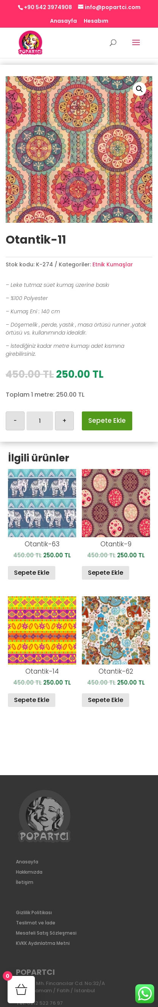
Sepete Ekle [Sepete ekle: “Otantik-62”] (105, 700)
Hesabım (96, 21)
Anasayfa (63, 21)
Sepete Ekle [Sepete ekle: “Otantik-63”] (31, 572)
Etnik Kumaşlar (112, 264)
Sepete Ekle (107, 420)
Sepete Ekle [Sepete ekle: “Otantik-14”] (31, 700)
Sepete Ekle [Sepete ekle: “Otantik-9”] (105, 572)
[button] (139, 89)
